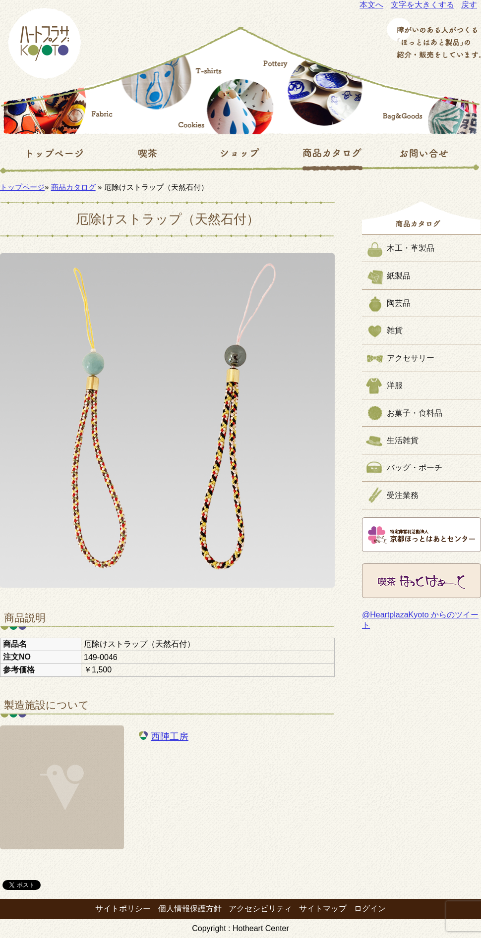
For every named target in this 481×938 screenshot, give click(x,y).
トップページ (22, 187)
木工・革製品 (410, 248)
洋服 (395, 385)
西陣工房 (169, 736)
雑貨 (395, 330)
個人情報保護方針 (190, 908)
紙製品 (399, 276)
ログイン (370, 908)
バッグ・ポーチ (414, 467)
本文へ (371, 4)
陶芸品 (399, 303)
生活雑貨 (403, 440)
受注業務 (403, 495)
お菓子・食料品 (414, 413)
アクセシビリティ (260, 908)
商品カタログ (73, 187)
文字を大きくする (422, 4)
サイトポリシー (123, 908)
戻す (469, 4)
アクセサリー (410, 358)
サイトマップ (323, 908)
